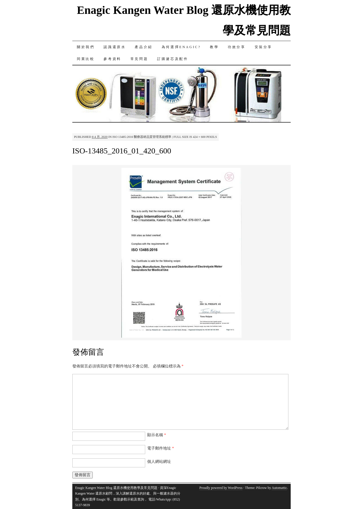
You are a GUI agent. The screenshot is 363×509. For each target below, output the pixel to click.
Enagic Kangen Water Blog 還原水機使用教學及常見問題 (116, 488)
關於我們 (85, 47)
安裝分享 (263, 47)
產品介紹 (143, 47)
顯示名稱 (156, 435)
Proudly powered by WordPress (220, 488)
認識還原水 (115, 47)
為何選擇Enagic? (181, 47)
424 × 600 (199, 136)
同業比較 (85, 59)
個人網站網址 (159, 461)
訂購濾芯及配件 (172, 59)
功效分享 (236, 47)
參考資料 (112, 59)
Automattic (279, 488)
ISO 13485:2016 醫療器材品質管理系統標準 (141, 136)
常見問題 (139, 59)
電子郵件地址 (160, 448)
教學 (214, 47)
